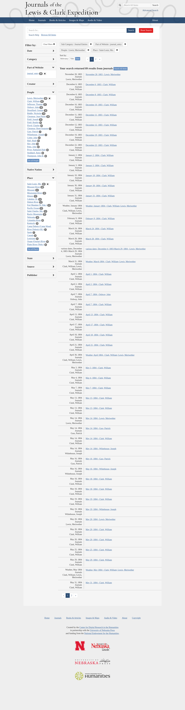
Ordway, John (33, 107)
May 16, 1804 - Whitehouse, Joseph (101, 469)
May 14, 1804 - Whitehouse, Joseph (101, 448)
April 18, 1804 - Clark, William (99, 335)
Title (72, 59)
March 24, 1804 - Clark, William (100, 229)
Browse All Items (48, 35)
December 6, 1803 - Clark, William (101, 84)
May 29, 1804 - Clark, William (99, 560)
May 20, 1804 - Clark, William (99, 529)
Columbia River (34, 220)
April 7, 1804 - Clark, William (98, 304)
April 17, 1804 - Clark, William (99, 325)
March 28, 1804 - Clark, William (100, 239)
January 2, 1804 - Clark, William (100, 155)
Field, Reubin (33, 122)
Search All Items (120, 69)
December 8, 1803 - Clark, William (101, 94)
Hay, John (31, 144)
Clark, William (33, 101)
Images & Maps (76, 20)
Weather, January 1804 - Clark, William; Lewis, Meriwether (111, 206)
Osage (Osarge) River (36, 241)
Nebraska (31, 217)
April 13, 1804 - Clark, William (99, 314)
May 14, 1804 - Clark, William (99, 438)
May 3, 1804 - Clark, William (98, 368)
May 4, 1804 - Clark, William (98, 378)
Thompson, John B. (35, 156)
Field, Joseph (32, 119)
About (155, 20)
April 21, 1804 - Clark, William (99, 345)
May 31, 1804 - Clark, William (99, 583)
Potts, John (31, 147)
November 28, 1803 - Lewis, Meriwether (103, 74)
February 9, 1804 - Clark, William (100, 218)
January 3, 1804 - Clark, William (100, 165)
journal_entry (33, 73)
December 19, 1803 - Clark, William (101, 135)
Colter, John (32, 138)
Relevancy (65, 59)
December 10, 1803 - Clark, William (101, 105)
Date (77, 59)
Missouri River (33, 187)
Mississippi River (34, 193)
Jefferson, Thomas (35, 104)
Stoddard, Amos (34, 153)
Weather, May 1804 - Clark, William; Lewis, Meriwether (110, 570)
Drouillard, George (35, 110)
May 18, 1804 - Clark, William (99, 479)
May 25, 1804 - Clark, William (99, 550)
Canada (30, 235)
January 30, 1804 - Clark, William (100, 185)
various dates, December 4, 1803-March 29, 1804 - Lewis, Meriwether (116, 249)
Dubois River (33, 202)
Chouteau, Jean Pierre (36, 116)
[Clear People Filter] (49, 98)
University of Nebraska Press (102, 630)
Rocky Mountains (34, 214)
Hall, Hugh (32, 140)
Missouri (31, 190)
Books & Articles (57, 20)
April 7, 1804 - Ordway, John (98, 294)
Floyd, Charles (33, 125)
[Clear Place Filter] (47, 184)
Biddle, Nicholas (34, 113)
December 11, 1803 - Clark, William (101, 115)
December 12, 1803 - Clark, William (101, 125)
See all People (33, 160)
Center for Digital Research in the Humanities (98, 627)
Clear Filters (49, 44)
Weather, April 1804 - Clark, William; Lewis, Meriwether (110, 355)
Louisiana (31, 238)
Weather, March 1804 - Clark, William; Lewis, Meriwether (111, 261)
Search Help (34, 35)
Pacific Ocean (33, 208)
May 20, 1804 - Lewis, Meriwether (100, 519)
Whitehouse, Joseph (35, 134)
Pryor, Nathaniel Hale (36, 150)
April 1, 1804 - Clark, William (98, 274)
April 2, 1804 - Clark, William (98, 284)
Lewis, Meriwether (35, 98)
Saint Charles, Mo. (35, 211)
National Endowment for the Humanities (101, 633)
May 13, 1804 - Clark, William (99, 398)
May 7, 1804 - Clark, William (98, 388)
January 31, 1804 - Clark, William (100, 196)
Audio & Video (95, 20)
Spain (29, 232)
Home (31, 20)
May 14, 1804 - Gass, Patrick (98, 428)
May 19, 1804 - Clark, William (99, 499)
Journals (42, 20)
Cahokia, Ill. (32, 199)
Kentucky (31, 223)
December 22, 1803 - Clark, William (101, 145)
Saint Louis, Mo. (34, 184)
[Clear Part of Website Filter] (44, 73)
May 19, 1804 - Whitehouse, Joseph (101, 509)
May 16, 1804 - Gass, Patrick (98, 459)
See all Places (33, 249)
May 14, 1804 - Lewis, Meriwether (100, 418)
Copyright (136, 618)
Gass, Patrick (32, 131)
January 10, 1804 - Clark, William (100, 175)
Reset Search (146, 30)
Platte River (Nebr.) (35, 244)
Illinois (30, 196)
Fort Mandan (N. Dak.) (37, 205)
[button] (91, 44)
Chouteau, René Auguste (37, 128)
